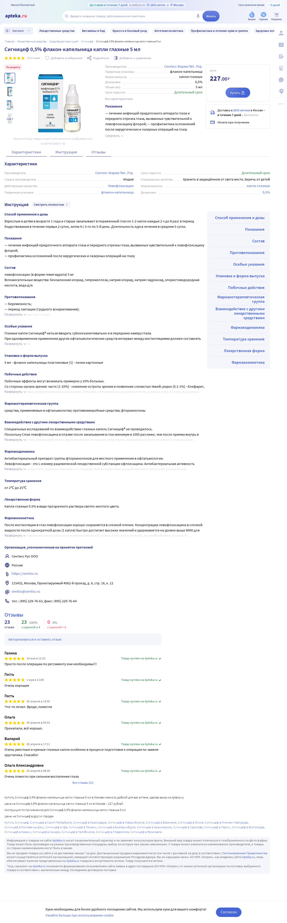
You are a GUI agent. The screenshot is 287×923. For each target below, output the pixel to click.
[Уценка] (263, 16)
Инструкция (66, 152)
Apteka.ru (58, 840)
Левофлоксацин (121, 185)
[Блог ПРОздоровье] (280, 56)
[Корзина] (276, 16)
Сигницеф (87, 41)
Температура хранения (244, 339)
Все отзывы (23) (82, 783)
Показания (255, 229)
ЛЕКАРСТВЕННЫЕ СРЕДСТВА (31, 41)
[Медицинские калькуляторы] (280, 68)
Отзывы (98, 152)
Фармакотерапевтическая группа (241, 299)
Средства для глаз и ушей (63, 41)
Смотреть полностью (51, 204)
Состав (258, 240)
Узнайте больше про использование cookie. (80, 915)
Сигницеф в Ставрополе (112, 832)
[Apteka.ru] (19, 16)
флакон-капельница (117, 192)
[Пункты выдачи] (280, 91)
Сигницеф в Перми (217, 827)
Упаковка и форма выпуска (240, 275)
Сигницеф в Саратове (188, 827)
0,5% (266, 192)
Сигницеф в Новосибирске (126, 822)
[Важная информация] (280, 80)
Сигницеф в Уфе (56, 827)
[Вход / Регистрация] (280, 33)
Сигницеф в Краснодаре (90, 822)
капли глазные (258, 185)
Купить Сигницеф (16, 822)
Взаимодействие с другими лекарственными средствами (240, 313)
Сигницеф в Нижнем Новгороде (226, 822)
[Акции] (252, 16)
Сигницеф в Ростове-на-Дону (24, 827)
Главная (9, 41)
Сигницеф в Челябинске (77, 832)
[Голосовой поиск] (198, 16)
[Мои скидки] (280, 45)
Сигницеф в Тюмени (83, 827)
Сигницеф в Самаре (46, 832)
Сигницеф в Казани (17, 832)
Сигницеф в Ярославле (146, 832)
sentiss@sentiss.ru (26, 591)
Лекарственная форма (244, 350)
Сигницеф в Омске (190, 822)
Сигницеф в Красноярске (154, 827)
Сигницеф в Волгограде (248, 827)
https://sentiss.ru (25, 573)
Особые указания (249, 264)
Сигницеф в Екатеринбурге (116, 827)
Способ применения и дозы (240, 217)
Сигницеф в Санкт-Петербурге (51, 822)
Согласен (229, 911)
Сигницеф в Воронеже (161, 822)
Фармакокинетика (248, 362)
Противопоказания (247, 252)
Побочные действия (246, 287)
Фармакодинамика (248, 327)
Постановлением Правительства (244, 853)
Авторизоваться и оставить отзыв (34, 639)
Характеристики (26, 152)
